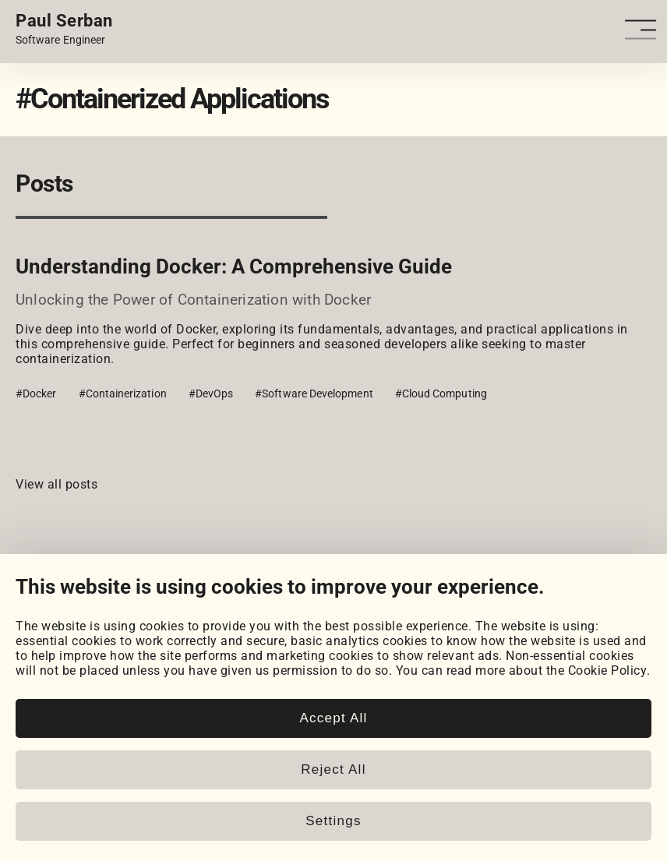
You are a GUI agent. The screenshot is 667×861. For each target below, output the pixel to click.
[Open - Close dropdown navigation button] (642, 30)
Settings (333, 820)
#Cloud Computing (441, 393)
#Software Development (313, 393)
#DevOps (211, 393)
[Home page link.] (64, 29)
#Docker (36, 393)
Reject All (333, 769)
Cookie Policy (608, 670)
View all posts (56, 484)
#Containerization (123, 393)
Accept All (333, 718)
